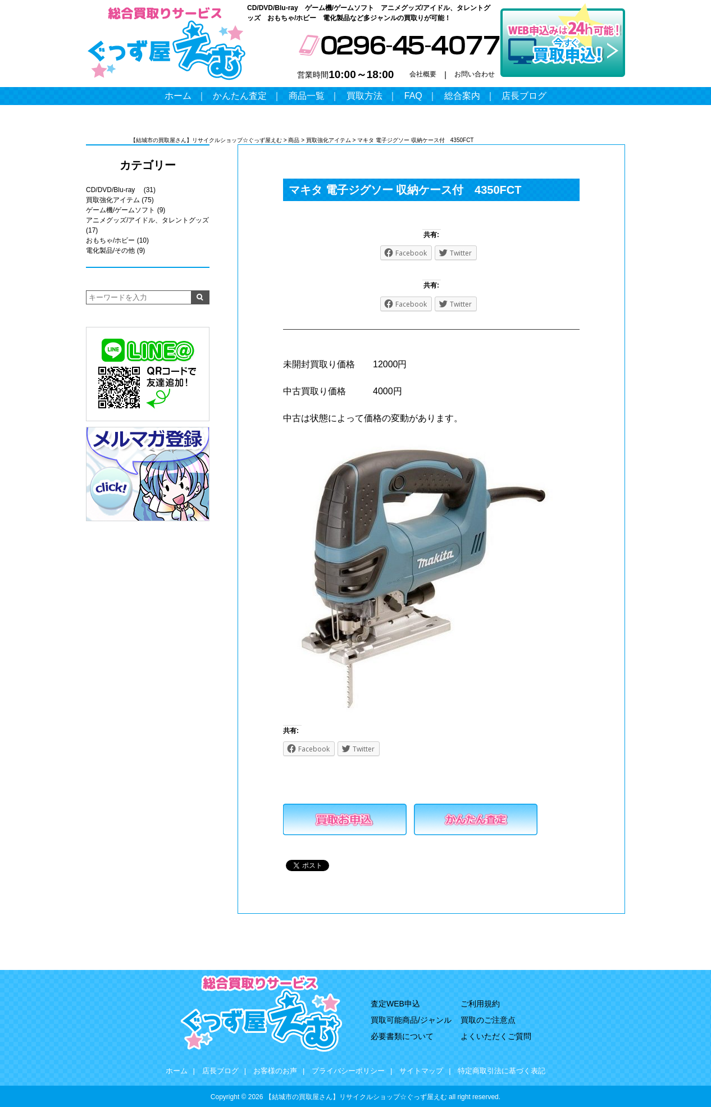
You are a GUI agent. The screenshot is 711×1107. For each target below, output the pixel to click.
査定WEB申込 (395, 1003)
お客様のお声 (275, 1071)
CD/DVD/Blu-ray (114, 190)
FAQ (413, 96)
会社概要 (422, 74)
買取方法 (364, 96)
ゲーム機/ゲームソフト (120, 210)
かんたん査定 (240, 96)
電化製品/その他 (110, 250)
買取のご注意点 (488, 1019)
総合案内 (462, 96)
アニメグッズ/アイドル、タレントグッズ (147, 220)
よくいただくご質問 (496, 1036)
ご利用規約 (480, 1003)
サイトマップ (421, 1071)
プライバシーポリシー (348, 1071)
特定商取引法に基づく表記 (501, 1071)
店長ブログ (524, 96)
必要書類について (402, 1036)
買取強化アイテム (113, 200)
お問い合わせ (474, 74)
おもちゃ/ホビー (110, 240)
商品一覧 (307, 96)
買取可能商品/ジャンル (411, 1019)
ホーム (178, 96)
